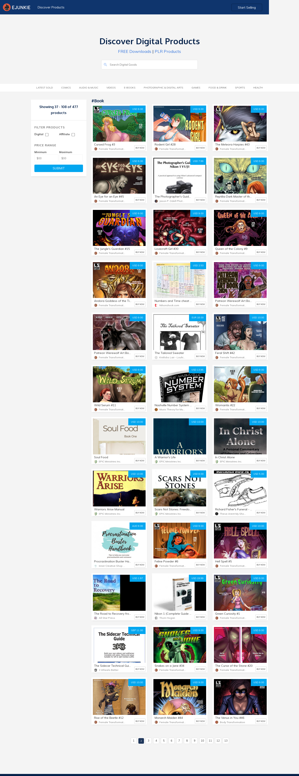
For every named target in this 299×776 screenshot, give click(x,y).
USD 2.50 (198, 265)
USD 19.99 (197, 578)
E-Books (129, 87)
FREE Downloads (134, 51)
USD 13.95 (197, 369)
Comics (66, 87)
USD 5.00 (258, 473)
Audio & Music (88, 87)
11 (210, 740)
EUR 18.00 (197, 317)
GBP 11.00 (137, 630)
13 (226, 740)
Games (196, 87)
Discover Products (50, 7)
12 (218, 740)
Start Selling (277, 7)
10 (202, 740)
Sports (240, 87)
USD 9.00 (137, 109)
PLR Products (168, 51)
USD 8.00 (198, 473)
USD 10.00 (258, 317)
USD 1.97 (137, 578)
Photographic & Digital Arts (163, 87)
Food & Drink (218, 87)
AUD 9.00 (137, 526)
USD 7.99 (198, 161)
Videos (111, 87)
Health (258, 87)
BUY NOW (139, 148)
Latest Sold (44, 87)
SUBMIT (59, 168)
